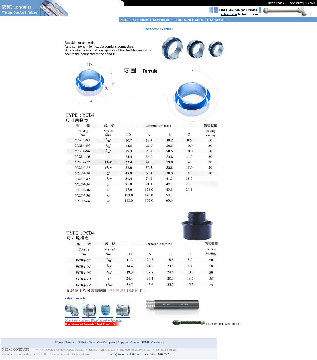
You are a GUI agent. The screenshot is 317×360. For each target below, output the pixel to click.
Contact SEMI (139, 342)
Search (310, 3)
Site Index (296, 3)
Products (71, 342)
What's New (87, 342)
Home (124, 19)
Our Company (106, 342)
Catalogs (157, 342)
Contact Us (217, 19)
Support (200, 19)
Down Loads (276, 3)
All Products (141, 19)
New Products (162, 19)
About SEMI (183, 19)
